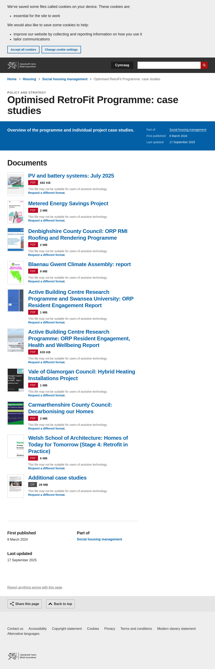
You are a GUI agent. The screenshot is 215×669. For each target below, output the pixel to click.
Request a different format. (46, 192)
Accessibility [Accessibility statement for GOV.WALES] (37, 628)
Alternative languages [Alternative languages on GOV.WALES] (23, 633)
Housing (29, 79)
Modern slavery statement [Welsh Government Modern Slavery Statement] (176, 628)
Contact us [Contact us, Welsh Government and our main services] (15, 628)
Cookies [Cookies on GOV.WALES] (93, 628)
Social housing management (64, 79)
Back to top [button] (63, 604)
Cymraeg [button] (122, 65)
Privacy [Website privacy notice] (109, 628)
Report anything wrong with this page (34, 587)
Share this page (27, 604)
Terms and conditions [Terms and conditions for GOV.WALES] (136, 628)
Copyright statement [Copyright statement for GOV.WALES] (67, 628)
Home (11, 79)
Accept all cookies (23, 49)
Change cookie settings (61, 49)
